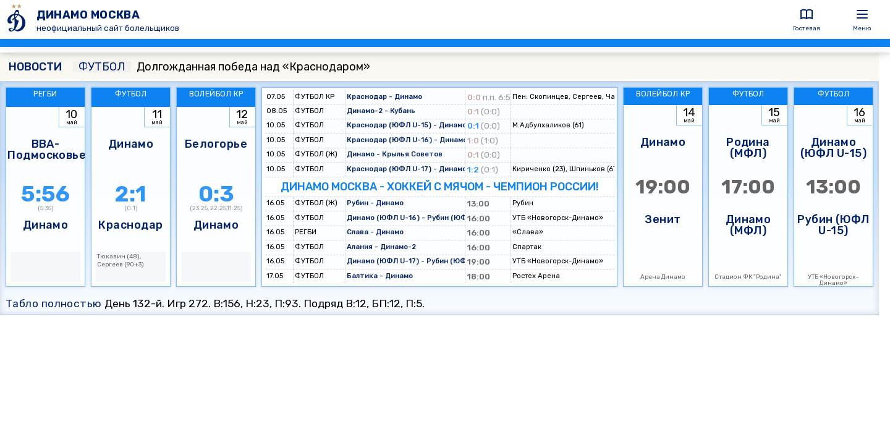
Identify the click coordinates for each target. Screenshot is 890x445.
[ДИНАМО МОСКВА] (18, 19)
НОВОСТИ (35, 66)
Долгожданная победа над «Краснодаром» (221, 66)
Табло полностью (54, 303)
